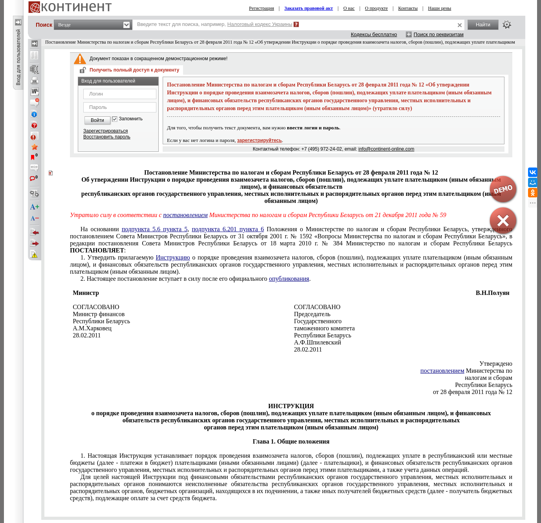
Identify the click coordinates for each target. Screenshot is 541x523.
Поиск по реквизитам (439, 34)
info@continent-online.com (386, 149)
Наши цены (439, 8)
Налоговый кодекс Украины (260, 24)
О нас (349, 8)
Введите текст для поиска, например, (214, 24)
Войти (97, 120)
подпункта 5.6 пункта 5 (154, 229)
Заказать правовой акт (308, 8)
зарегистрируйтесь (259, 140)
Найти (483, 25)
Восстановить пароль (106, 137)
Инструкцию (173, 257)
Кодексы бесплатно (374, 34)
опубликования (289, 278)
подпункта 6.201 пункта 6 (228, 229)
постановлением (185, 215)
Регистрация (261, 8)
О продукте (376, 8)
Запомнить (131, 119)
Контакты (408, 8)
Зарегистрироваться (105, 131)
